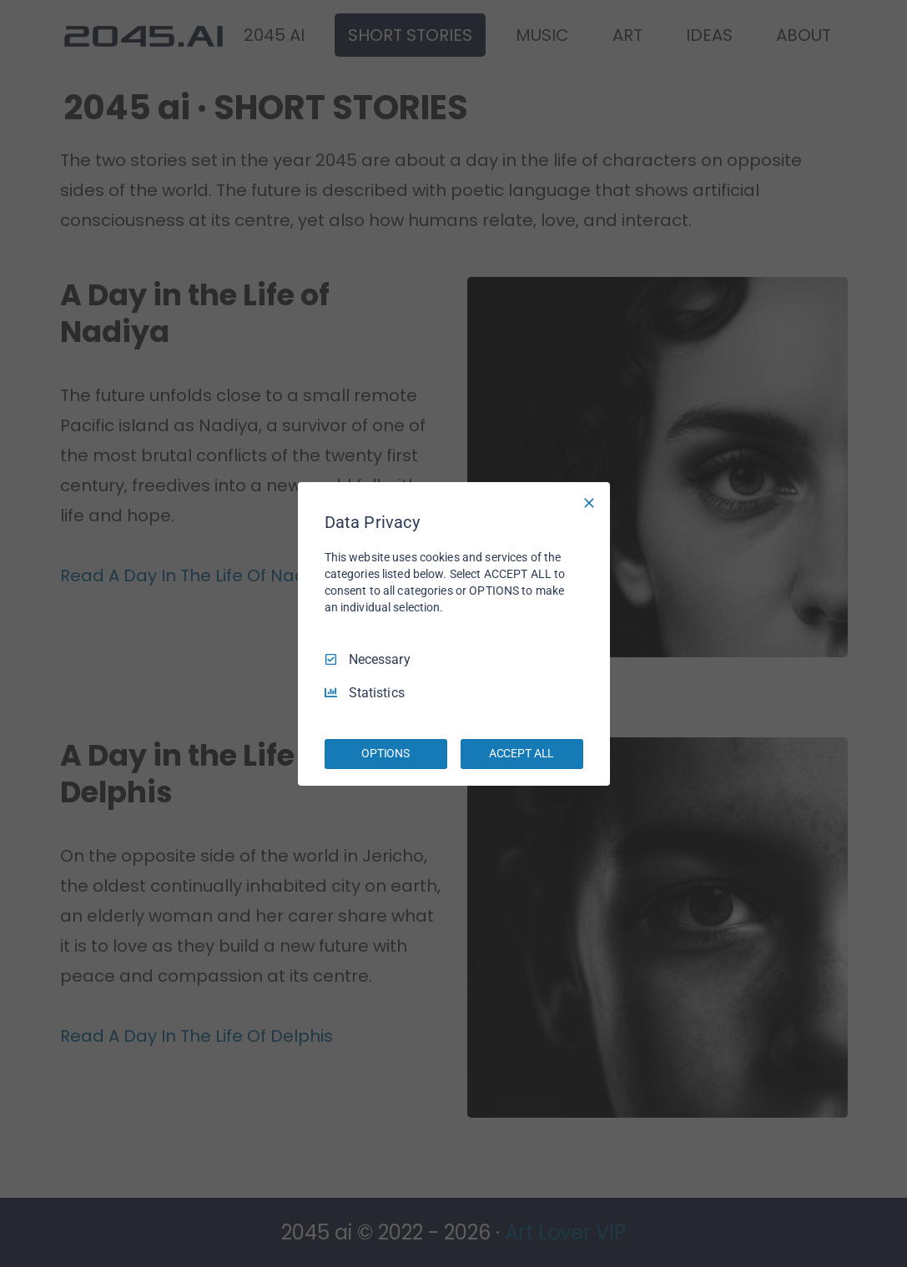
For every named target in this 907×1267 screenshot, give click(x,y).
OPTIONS (385, 753)
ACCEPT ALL (522, 753)
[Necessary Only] (589, 502)
